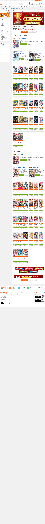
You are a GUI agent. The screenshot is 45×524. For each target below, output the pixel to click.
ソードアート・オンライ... (36, 75)
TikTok (10, 301)
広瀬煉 (37, 169)
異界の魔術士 (35, 224)
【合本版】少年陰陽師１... (20, 191)
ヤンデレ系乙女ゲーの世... (25, 241)
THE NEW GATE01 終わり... (36, 125)
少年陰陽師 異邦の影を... (31, 191)
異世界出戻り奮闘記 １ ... (41, 241)
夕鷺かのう (21, 169)
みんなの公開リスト (3, 36)
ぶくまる (2, 39)
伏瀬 (36, 53)
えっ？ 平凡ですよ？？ (15, 225)
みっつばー (39, 53)
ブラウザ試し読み (15, 79)
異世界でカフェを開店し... (20, 208)
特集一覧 (2, 34)
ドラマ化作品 (2, 24)
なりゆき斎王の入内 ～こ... (25, 225)
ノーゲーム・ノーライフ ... (36, 92)
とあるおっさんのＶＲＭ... (31, 92)
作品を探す (18, 294)
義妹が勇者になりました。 (20, 258)
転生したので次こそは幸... (15, 208)
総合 (2, 6)
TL (17, 6)
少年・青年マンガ (5, 6)
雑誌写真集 (33, 6)
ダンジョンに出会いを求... (15, 75)
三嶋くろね (25, 40)
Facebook (10, 303)
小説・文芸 (25, 6)
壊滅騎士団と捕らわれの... (41, 208)
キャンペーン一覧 (3, 35)
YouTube (10, 302)
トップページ (11, 293)
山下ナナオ (25, 169)
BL (13, 6)
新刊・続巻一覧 (3, 20)
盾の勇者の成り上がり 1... (25, 109)
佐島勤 (21, 53)
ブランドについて (28, 294)
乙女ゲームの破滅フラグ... (25, 208)
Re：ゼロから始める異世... (25, 75)
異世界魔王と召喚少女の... (31, 125)
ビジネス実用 (29, 6)
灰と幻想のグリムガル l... (20, 75)
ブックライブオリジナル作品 (4, 31)
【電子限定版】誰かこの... (15, 191)
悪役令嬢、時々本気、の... (15, 258)
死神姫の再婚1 (31, 224)
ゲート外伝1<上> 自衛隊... (15, 109)
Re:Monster (14, 125)
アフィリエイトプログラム (20, 301)
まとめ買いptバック (3, 29)
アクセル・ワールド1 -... (36, 109)
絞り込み (9, 4)
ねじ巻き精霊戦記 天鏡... (25, 92)
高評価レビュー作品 (3, 38)
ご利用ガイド (43, 6)
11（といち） (40, 169)
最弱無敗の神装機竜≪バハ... (41, 109)
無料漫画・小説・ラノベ (12, 294)
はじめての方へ (39, 6)
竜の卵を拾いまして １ (25, 258)
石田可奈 (24, 53)
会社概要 (27, 293)
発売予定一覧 (2, 19)
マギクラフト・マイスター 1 (20, 142)
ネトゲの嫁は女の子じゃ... (20, 109)
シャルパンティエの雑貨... (31, 208)
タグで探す (2, 55)
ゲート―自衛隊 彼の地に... (15, 92)
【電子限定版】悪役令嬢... (36, 208)
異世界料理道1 (20, 125)
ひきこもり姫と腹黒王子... (20, 241)
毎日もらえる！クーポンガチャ (5, 30)
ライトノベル (3, 46)
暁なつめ (22, 40)
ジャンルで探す (3, 54)
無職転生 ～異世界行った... (31, 75)
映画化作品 (2, 25)
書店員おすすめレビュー (4, 37)
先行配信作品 (2, 32)
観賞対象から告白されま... (36, 241)
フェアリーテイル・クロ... (25, 125)
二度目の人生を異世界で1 (20, 92)
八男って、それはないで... (41, 92)
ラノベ (21, 6)
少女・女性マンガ (9, 6)
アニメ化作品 (2, 23)
